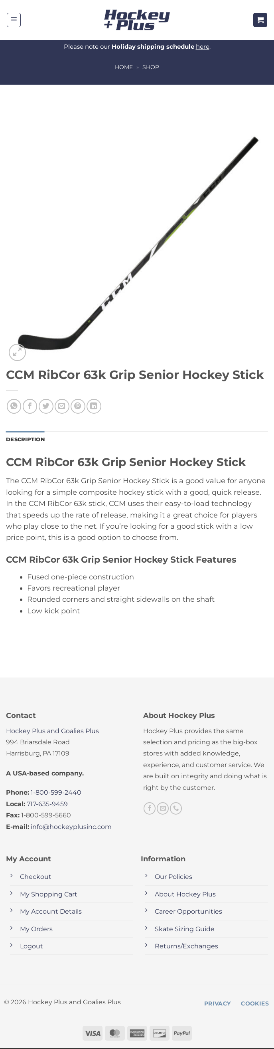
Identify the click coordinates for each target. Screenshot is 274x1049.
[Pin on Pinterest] (78, 406)
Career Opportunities (188, 912)
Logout (31, 947)
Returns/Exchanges (186, 947)
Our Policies (173, 877)
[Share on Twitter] (46, 406)
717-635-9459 (47, 804)
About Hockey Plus (185, 894)
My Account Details (51, 912)
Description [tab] (26, 439)
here (202, 46)
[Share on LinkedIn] (94, 406)
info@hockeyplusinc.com (71, 827)
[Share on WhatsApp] (14, 406)
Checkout (35, 877)
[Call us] (176, 809)
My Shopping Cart (48, 894)
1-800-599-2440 (56, 793)
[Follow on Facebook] (150, 809)
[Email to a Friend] (62, 406)
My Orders (36, 929)
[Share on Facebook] (30, 406)
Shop (150, 67)
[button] (14, 20)
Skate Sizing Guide (185, 929)
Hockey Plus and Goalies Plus (52, 731)
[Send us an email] (163, 809)
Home (124, 67)
